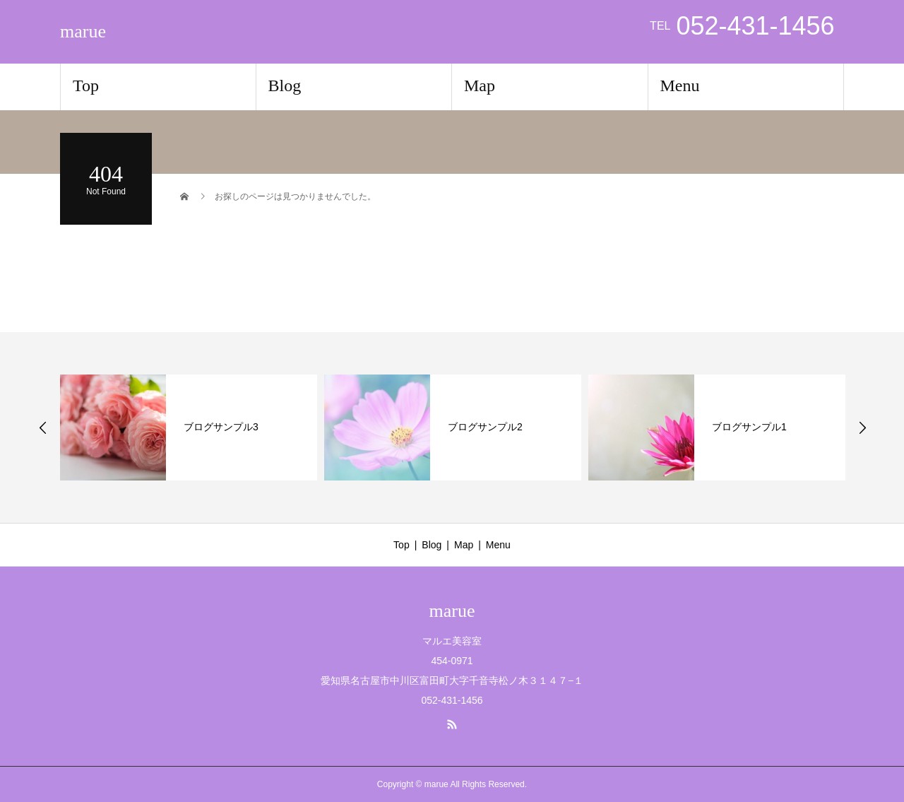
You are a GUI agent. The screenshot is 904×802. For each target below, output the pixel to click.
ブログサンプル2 (485, 426)
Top (86, 85)
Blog (285, 85)
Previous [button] (43, 427)
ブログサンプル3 (221, 426)
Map (479, 85)
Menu (680, 85)
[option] (188, 427)
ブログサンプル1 (749, 426)
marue (83, 32)
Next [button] (862, 427)
